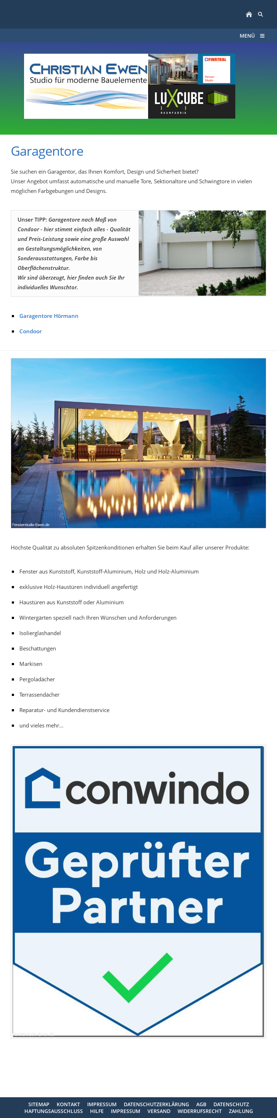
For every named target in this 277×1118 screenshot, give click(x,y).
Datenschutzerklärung (156, 1104)
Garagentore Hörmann (49, 315)
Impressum (102, 1104)
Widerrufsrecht (200, 1111)
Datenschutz (231, 1104)
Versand (158, 1111)
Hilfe (97, 1111)
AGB (201, 1104)
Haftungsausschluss (53, 1111)
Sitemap (39, 1104)
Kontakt (68, 1104)
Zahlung (241, 1111)
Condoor (30, 331)
